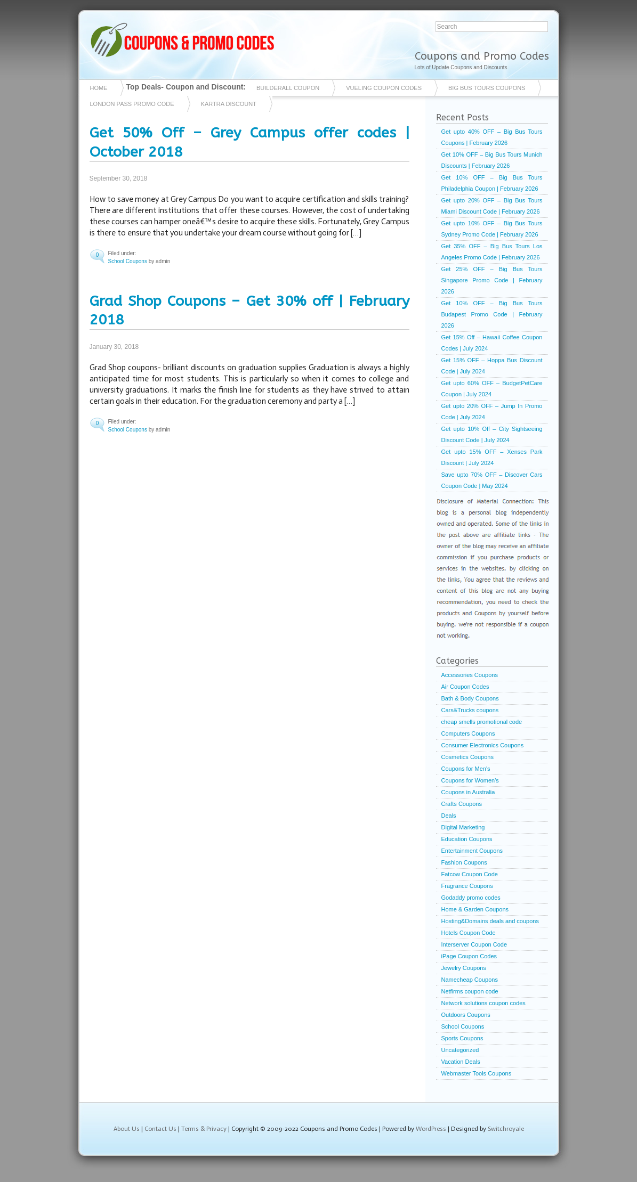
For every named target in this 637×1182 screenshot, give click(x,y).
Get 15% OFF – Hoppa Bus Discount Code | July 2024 (492, 365)
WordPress (431, 1128)
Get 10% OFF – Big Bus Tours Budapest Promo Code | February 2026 (492, 314)
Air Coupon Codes (465, 686)
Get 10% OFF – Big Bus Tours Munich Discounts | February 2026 (492, 160)
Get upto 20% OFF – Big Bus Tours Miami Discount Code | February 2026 (492, 206)
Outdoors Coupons (465, 1015)
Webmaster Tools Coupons (476, 1073)
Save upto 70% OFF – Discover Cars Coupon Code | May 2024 (492, 480)
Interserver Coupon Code (474, 944)
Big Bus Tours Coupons (486, 88)
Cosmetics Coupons (467, 757)
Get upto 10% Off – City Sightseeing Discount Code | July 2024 (492, 434)
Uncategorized (460, 1050)
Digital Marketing (463, 827)
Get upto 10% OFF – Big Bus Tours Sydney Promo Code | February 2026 (492, 229)
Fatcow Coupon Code (469, 874)
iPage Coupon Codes (469, 956)
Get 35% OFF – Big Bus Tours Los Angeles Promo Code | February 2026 (492, 251)
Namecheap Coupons (469, 979)
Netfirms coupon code (469, 991)
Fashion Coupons (464, 862)
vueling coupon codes (384, 88)
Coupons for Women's (470, 780)
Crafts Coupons (461, 804)
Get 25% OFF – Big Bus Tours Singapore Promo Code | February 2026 (492, 280)
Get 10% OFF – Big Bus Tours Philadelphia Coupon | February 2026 (492, 183)
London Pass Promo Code (132, 104)
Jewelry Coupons (463, 968)
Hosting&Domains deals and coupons (490, 921)
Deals (448, 815)
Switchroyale (506, 1128)
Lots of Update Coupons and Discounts (461, 67)
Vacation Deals (460, 1061)
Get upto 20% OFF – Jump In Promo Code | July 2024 (492, 411)
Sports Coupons (462, 1038)
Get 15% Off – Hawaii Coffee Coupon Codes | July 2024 (492, 343)
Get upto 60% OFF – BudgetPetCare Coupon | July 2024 (492, 388)
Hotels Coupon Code (468, 933)
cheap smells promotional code (481, 722)
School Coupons (127, 261)
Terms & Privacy (204, 1128)
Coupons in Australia (468, 792)
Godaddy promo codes (471, 897)
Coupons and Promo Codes (482, 56)
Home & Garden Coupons (475, 909)
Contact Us (160, 1128)
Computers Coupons (468, 733)
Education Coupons (467, 839)
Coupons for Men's (465, 768)
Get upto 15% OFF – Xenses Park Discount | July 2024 (492, 457)
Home (99, 88)
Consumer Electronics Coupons (482, 745)
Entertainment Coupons (472, 850)
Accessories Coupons (469, 675)
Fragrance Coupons (467, 886)
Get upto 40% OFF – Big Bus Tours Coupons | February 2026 (492, 137)
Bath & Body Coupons (470, 698)
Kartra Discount (228, 104)
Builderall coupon (287, 88)
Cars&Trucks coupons (470, 710)
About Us (127, 1128)
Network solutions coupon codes (483, 1003)
